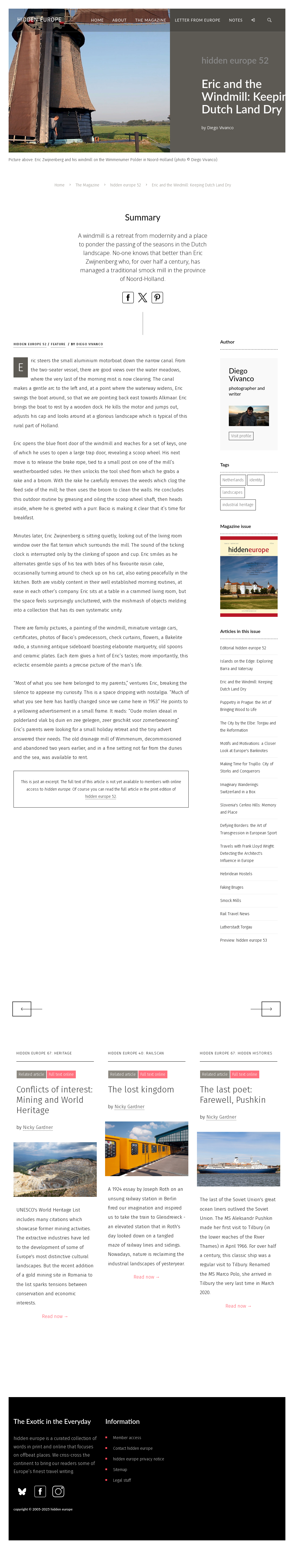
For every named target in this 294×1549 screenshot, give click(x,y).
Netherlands (233, 480)
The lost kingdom (141, 1089)
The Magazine (87, 185)
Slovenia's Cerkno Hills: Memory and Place (248, 809)
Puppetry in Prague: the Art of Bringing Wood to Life (245, 706)
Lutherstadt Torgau (236, 927)
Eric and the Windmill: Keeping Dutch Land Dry (246, 686)
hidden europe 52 (125, 185)
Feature (58, 344)
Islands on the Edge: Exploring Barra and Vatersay (246, 665)
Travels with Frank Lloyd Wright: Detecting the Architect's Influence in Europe (247, 853)
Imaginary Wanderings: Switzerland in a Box (239, 788)
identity (255, 480)
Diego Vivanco (89, 344)
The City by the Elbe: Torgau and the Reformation (248, 727)
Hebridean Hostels (236, 873)
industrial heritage (238, 504)
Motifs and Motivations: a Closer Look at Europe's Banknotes (248, 747)
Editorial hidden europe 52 (243, 648)
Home (60, 185)
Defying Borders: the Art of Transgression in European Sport (248, 829)
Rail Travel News (234, 913)
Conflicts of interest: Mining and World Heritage (54, 1099)
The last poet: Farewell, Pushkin (233, 1094)
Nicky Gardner (38, 1127)
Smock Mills (230, 900)
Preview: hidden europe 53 (243, 940)
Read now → (55, 1316)
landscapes (233, 492)
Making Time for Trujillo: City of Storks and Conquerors (246, 768)
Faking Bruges (231, 887)
